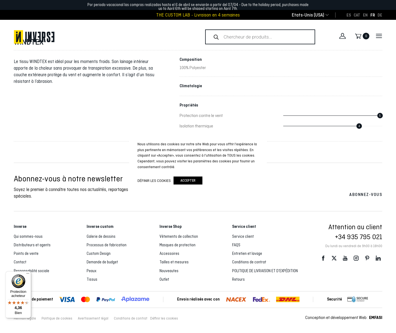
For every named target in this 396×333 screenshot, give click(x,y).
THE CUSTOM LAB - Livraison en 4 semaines (198, 15)
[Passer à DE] (380, 15)
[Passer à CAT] (357, 15)
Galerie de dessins (101, 236)
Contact (20, 262)
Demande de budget (102, 262)
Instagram (356, 258)
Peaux (92, 271)
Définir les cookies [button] (164, 318)
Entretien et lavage (247, 253)
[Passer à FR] (372, 15)
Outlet (164, 279)
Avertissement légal (93, 318)
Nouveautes (169, 271)
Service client (243, 236)
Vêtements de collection (179, 236)
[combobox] (308, 15)
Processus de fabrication (107, 245)
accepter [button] (188, 181)
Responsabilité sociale (31, 271)
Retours (238, 279)
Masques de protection (178, 245)
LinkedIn (378, 258)
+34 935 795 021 (358, 237)
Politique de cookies (57, 318)
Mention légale (25, 318)
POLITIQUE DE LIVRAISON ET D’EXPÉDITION (265, 271)
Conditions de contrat (249, 262)
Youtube (345, 258)
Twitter (334, 258)
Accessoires (169, 253)
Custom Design (99, 253)
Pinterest (367, 258)
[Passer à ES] (348, 15)
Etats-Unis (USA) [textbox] (308, 15)
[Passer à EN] (365, 15)
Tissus (92, 279)
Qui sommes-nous (28, 236)
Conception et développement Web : (343, 317)
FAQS (236, 245)
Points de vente (26, 253)
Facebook (323, 258)
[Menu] (27, 274)
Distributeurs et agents (32, 245)
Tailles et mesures (174, 262)
